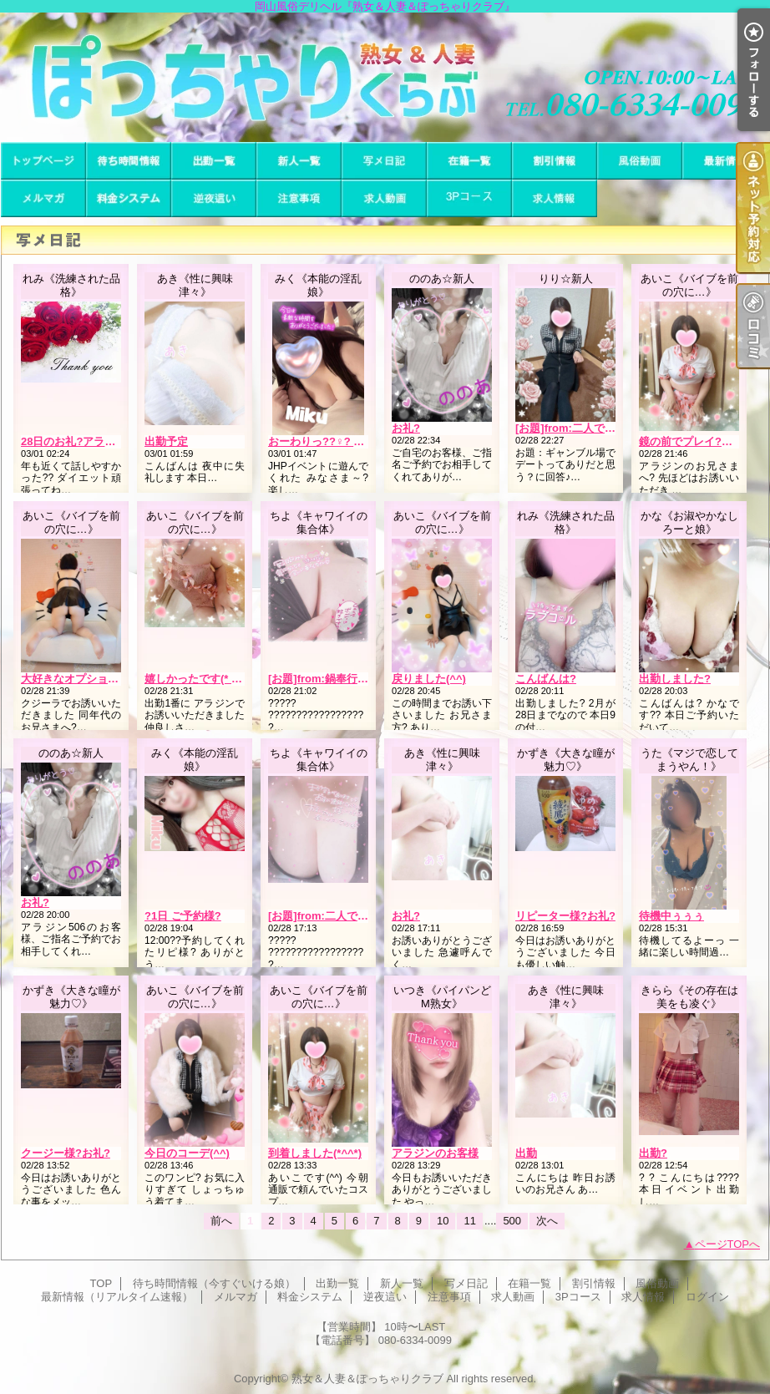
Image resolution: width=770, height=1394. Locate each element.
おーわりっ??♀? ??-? (322, 441)
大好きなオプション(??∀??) (90, 678)
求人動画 (384, 198)
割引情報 (554, 161)
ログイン (707, 1296)
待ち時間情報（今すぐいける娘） (128, 161)
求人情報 (554, 198)
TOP (43, 161)
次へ (547, 1220)
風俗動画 (639, 161)
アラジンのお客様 (435, 1153)
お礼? (406, 428)
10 (442, 1220)
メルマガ (43, 198)
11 (469, 1220)
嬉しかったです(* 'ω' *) (200, 678)
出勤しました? (675, 678)
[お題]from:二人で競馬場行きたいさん (608, 428)
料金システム (128, 198)
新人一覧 (299, 161)
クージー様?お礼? (65, 1153)
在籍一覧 (469, 161)
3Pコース (469, 198)
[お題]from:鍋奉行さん (323, 678)
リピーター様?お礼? (565, 916)
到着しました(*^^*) (315, 1153)
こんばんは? (545, 678)
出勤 (526, 1153)
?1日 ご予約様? (182, 916)
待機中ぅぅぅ (671, 916)
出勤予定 (166, 441)
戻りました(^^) (429, 678)
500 (512, 1220)
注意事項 (299, 198)
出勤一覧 (213, 161)
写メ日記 (384, 161)
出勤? (653, 1153)
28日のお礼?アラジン (73, 441)
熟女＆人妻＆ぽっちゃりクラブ (367, 1378)
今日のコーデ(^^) (187, 1153)
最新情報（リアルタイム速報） (724, 161)
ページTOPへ (728, 1244)
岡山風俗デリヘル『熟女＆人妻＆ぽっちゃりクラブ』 (385, 77)
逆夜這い (213, 198)
